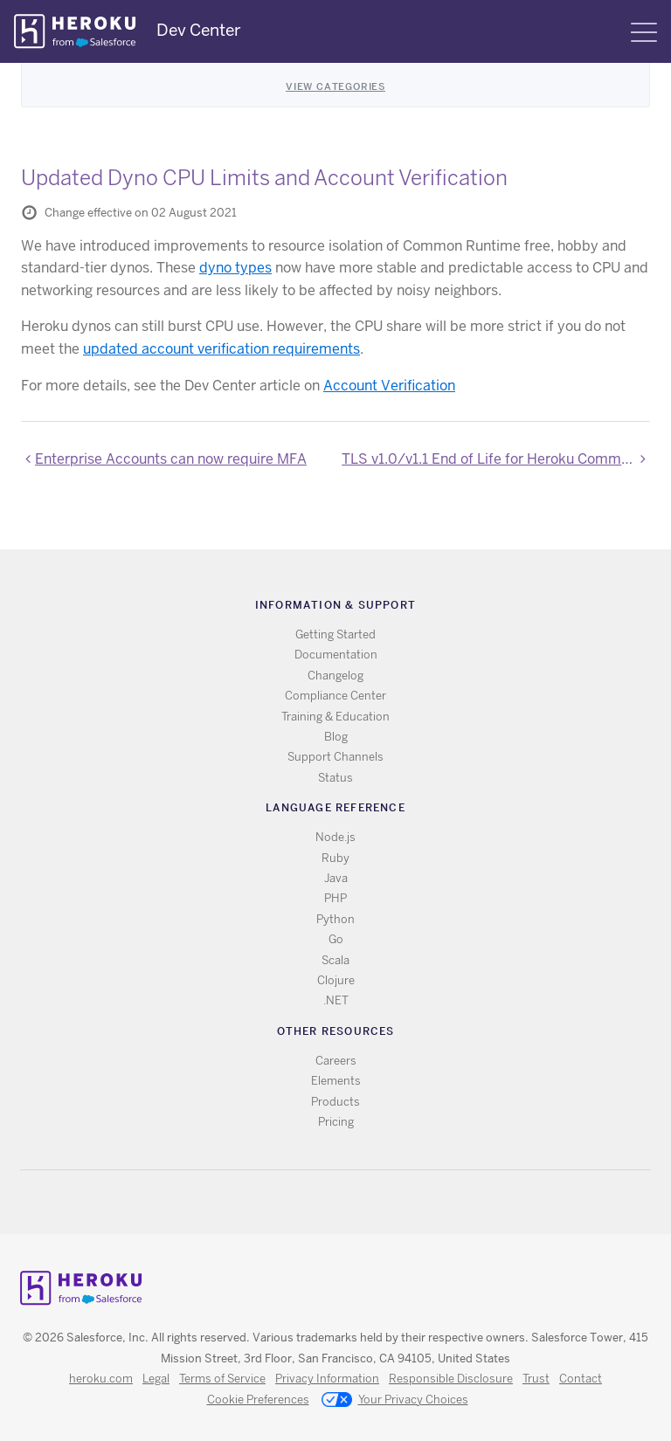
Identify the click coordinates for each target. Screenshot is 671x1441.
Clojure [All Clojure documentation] (336, 980)
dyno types (235, 268)
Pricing (336, 1121)
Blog (336, 736)
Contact (580, 1378)
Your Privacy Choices (395, 1401)
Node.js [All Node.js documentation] (335, 837)
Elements (336, 1080)
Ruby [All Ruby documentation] (335, 858)
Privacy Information (327, 1378)
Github (346, 1202)
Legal (155, 1378)
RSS (296, 1202)
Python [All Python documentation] (335, 919)
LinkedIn (372, 1202)
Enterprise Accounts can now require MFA (171, 459)
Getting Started (335, 634)
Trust (536, 1378)
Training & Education (335, 716)
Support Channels (335, 756)
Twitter (321, 1202)
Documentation (335, 654)
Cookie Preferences (258, 1399)
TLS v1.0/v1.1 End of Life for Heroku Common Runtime (496, 459)
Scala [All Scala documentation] (335, 960)
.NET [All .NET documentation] (336, 1000)
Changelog (335, 675)
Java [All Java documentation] (336, 878)
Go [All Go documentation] (336, 939)
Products (335, 1101)
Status (335, 777)
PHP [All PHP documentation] (335, 898)
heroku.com (101, 1378)
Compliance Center (335, 695)
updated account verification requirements (221, 349)
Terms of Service (222, 1378)
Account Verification (389, 385)
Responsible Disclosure (451, 1378)
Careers (335, 1060)
